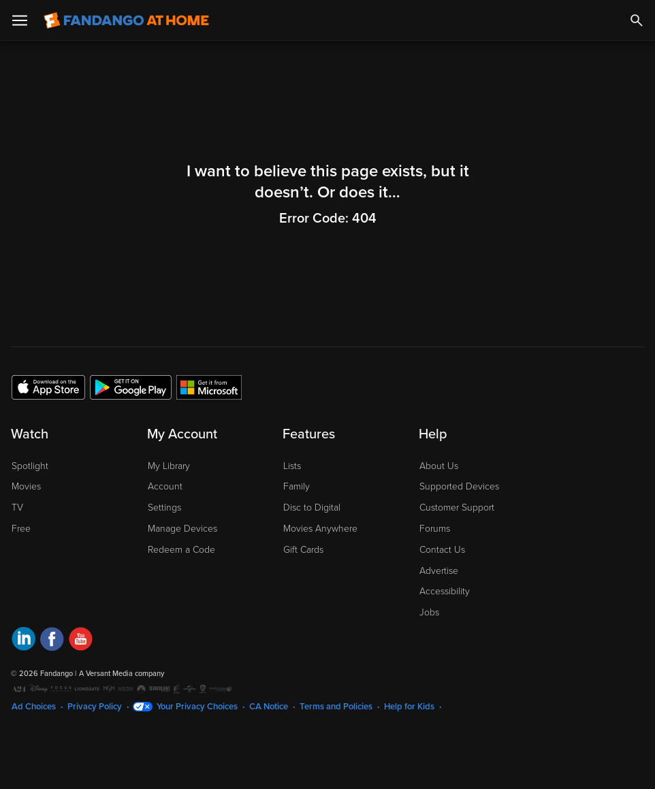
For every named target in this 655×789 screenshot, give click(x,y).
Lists (292, 466)
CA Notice (268, 706)
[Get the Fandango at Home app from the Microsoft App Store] (209, 386)
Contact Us (442, 549)
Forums (434, 528)
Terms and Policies (336, 706)
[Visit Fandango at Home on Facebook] (52, 641)
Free (21, 528)
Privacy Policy (94, 706)
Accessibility (444, 591)
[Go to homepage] (126, 20)
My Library (169, 466)
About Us (438, 466)
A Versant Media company (121, 673)
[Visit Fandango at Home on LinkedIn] (23, 641)
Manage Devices (182, 528)
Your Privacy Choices (197, 706)
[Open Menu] (19, 20)
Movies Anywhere (320, 528)
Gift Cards (303, 549)
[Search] (636, 20)
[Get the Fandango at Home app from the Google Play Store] (130, 386)
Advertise (438, 571)
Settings (164, 507)
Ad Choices (34, 706)
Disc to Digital (311, 507)
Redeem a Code (181, 549)
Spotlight (30, 466)
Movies (26, 486)
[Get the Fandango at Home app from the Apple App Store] (48, 386)
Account (165, 486)
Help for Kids (409, 706)
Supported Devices (459, 486)
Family (296, 486)
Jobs (429, 612)
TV (17, 507)
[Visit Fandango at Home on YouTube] (80, 641)
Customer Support (456, 507)
